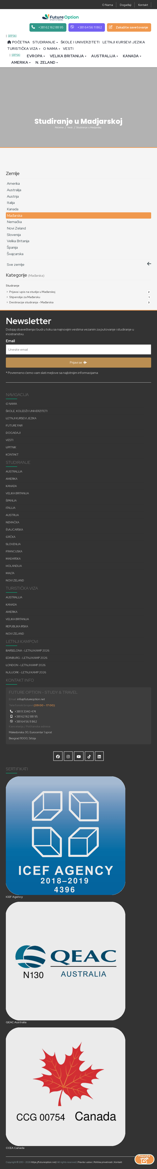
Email (10, 340)
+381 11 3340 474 (22, 711)
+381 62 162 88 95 (23, 716)
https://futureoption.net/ (44, 1162)
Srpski (12, 36)
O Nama (107, 5)
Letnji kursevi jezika (124, 42)
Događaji (125, 5)
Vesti (68, 48)
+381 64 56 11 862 (23, 721)
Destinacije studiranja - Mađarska (76, 302)
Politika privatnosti (103, 1162)
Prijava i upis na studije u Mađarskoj (76, 292)
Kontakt (143, 5)
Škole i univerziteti (80, 42)
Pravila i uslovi (85, 1162)
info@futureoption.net (31, 699)
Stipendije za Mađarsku (76, 297)
